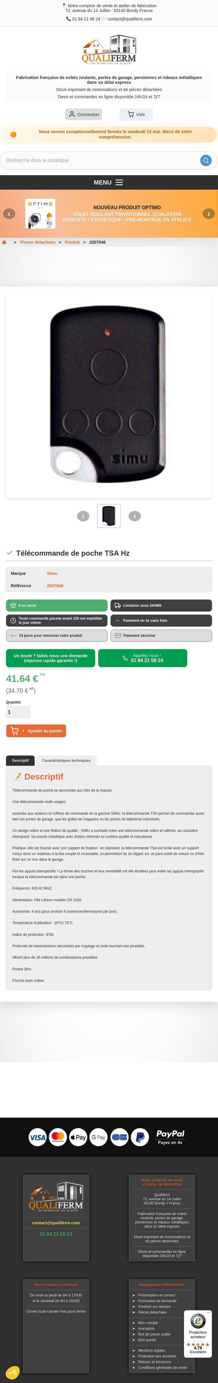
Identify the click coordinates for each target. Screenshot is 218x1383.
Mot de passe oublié (154, 1334)
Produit (72, 242)
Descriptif (20, 761)
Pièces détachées (152, 1312)
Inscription (146, 1329)
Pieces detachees (37, 242)
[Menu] (208, 1313)
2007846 (97, 242)
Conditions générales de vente (162, 1368)
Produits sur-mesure (154, 1307)
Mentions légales (151, 1350)
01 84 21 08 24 (86, 19)
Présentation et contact (156, 1295)
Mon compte (148, 1323)
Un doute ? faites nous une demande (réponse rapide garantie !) (51, 658)
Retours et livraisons (154, 1362)
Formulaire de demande (157, 1301)
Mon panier (147, 1340)
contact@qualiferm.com (130, 19)
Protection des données (157, 1356)
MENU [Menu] (109, 182)
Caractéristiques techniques (66, 761)
